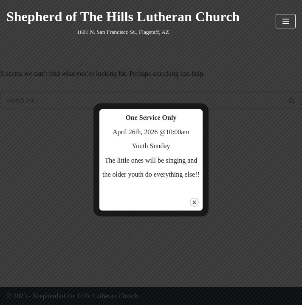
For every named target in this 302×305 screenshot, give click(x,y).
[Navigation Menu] (286, 21)
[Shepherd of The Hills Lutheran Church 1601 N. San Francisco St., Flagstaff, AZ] (123, 21)
